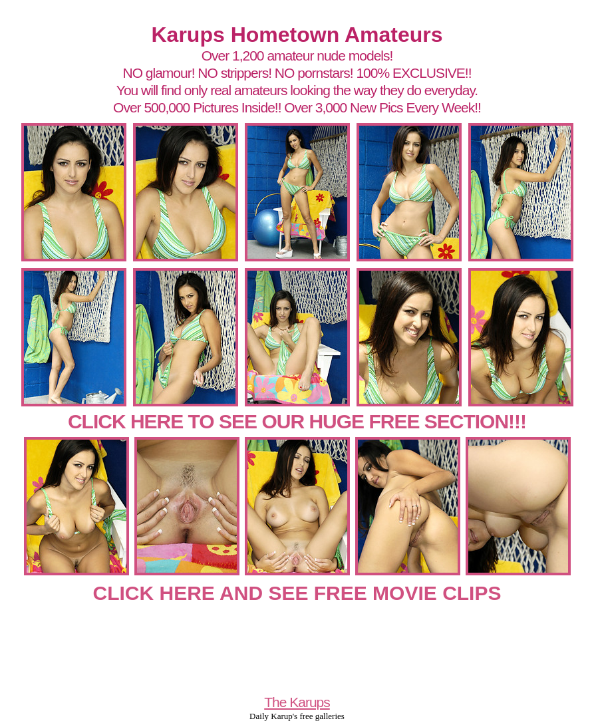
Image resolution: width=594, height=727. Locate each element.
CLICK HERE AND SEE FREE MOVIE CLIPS (297, 593)
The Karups (297, 702)
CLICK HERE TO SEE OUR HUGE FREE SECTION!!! (297, 421)
